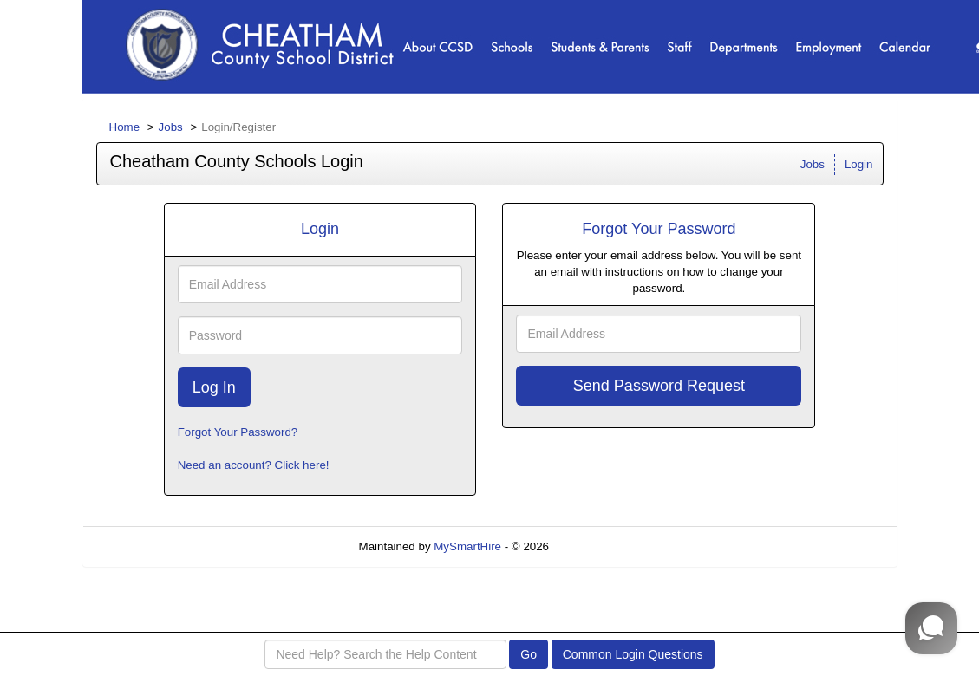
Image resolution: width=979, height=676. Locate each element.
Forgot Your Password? (238, 432)
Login (859, 164)
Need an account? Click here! (254, 464)
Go (528, 654)
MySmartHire (467, 546)
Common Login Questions (633, 654)
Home (124, 126)
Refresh (600, 546)
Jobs (171, 126)
